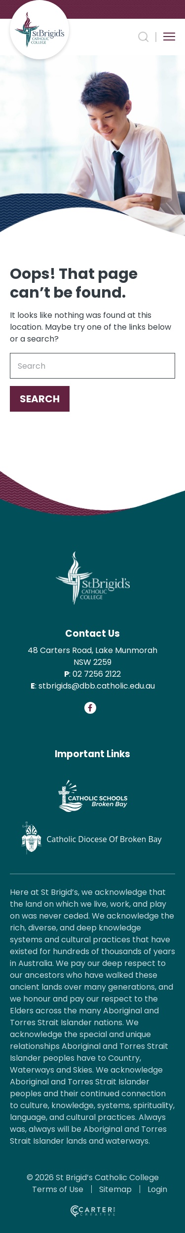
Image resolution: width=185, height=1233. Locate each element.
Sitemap (115, 1189)
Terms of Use (57, 1189)
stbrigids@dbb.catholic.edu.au (96, 686)
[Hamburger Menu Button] (169, 36)
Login (157, 1189)
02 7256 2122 (97, 674)
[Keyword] (92, 366)
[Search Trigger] (143, 37)
